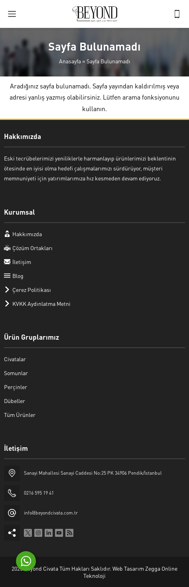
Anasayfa (70, 61)
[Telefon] (177, 14)
